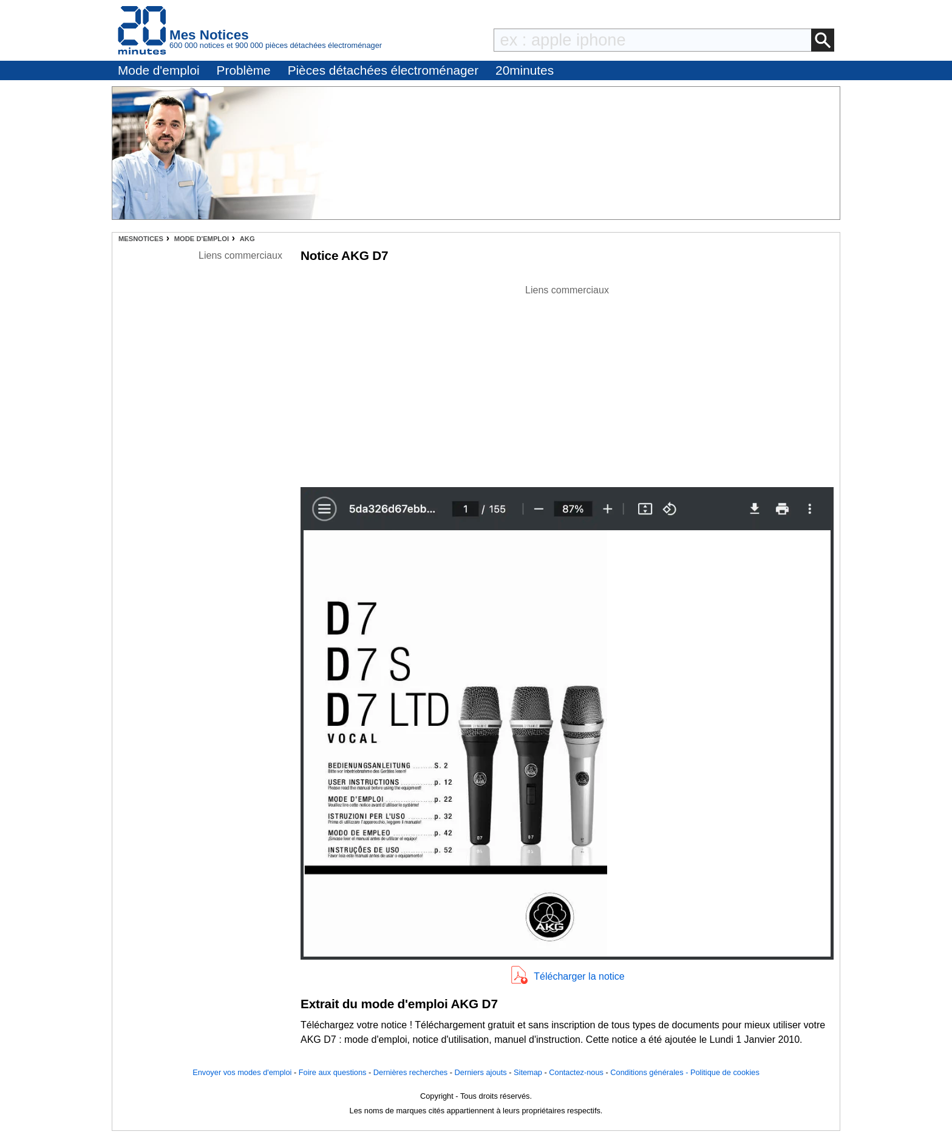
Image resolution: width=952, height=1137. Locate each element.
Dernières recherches (410, 1072)
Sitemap (528, 1072)
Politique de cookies (725, 1072)
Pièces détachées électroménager (383, 70)
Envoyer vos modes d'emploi (241, 1072)
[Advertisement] (567, 383)
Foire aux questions (333, 1072)
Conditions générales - (650, 1072)
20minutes (524, 70)
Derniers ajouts (481, 1072)
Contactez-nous (576, 1072)
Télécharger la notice (579, 976)
